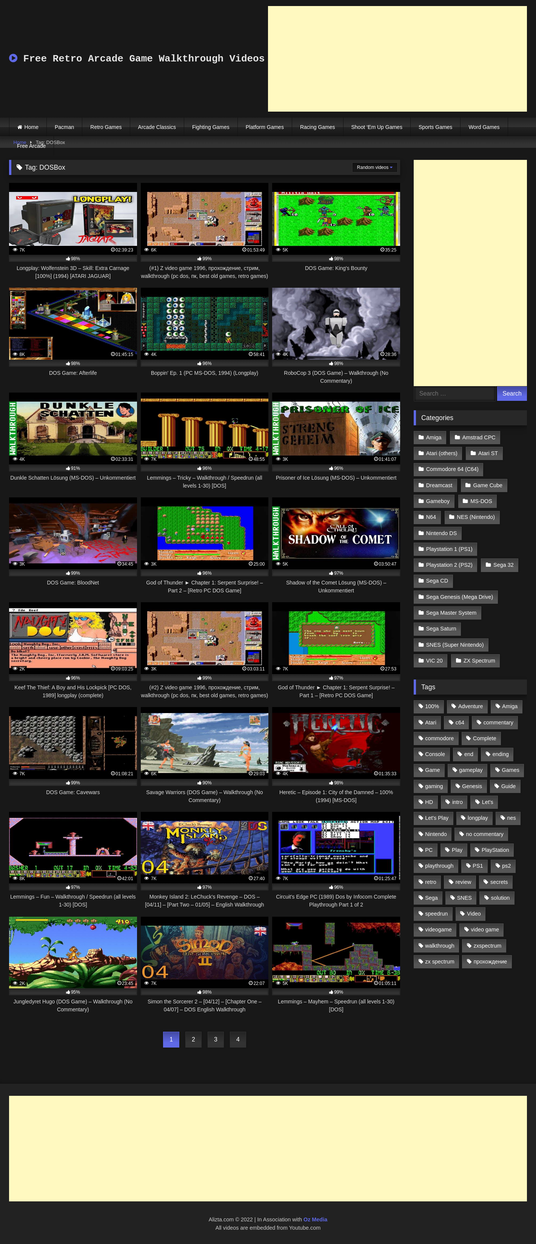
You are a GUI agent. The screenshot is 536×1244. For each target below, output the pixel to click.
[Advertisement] (397, 59)
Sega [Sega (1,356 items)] (431, 898)
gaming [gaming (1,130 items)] (434, 786)
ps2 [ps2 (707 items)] (506, 866)
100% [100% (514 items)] (432, 706)
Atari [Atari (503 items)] (430, 722)
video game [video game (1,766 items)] (485, 929)
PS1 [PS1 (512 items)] (478, 866)
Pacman (64, 127)
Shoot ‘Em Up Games (376, 127)
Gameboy (438, 501)
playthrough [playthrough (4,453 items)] (439, 866)
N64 (431, 517)
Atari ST (488, 453)
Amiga (434, 437)
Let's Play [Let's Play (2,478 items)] (436, 818)
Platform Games (265, 127)
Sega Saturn (441, 629)
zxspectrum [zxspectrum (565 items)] (488, 946)
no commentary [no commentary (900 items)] (485, 834)
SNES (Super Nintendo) (455, 645)
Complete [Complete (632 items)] (484, 738)
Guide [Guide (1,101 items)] (508, 786)
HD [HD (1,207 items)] (429, 802)
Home (32, 127)
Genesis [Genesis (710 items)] (472, 786)
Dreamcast (439, 485)
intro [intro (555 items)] (457, 802)
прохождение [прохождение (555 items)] (490, 962)
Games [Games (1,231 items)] (510, 770)
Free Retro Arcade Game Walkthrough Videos (137, 58)
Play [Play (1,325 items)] (457, 850)
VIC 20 (434, 661)
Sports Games (435, 127)
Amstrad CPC (479, 437)
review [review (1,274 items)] (463, 882)
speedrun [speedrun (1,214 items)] (436, 914)
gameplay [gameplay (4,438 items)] (470, 770)
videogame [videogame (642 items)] (438, 929)
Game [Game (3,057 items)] (432, 770)
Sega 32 (503, 565)
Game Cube (488, 485)
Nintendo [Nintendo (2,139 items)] (436, 834)
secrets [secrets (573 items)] (499, 882)
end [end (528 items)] (468, 754)
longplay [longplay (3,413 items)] (478, 818)
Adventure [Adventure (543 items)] (470, 706)
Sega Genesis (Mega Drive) (459, 597)
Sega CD (437, 581)
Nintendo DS (441, 533)
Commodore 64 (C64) (452, 469)
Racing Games (317, 127)
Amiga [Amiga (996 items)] (510, 706)
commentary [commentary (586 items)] (498, 722)
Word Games (483, 127)
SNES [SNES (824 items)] (464, 898)
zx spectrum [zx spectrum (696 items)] (439, 962)
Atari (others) (441, 453)
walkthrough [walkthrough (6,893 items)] (439, 946)
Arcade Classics (157, 127)
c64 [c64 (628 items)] (460, 722)
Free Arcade (31, 146)
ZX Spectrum (479, 661)
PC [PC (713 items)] (429, 850)
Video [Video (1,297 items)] (474, 914)
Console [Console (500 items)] (435, 754)
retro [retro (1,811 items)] (430, 882)
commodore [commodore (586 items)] (439, 738)
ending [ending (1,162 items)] (501, 754)
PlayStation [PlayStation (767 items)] (495, 850)
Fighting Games (210, 127)
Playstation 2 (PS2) (449, 565)
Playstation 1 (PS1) (449, 549)
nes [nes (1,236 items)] (511, 818)
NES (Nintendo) (476, 517)
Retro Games (106, 127)
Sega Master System (451, 613)
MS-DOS (481, 501)
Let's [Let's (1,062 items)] (487, 802)
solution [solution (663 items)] (500, 898)
